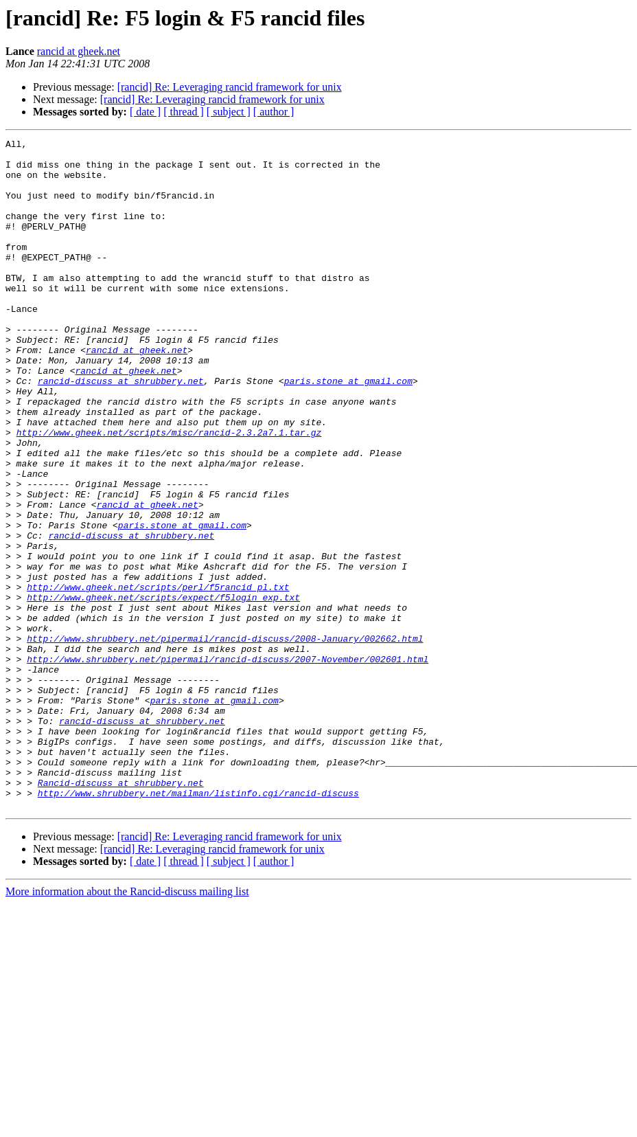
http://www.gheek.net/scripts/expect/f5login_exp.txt (163, 690)
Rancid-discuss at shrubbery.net (121, 912)
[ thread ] (183, 111)
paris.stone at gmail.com (348, 430)
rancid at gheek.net (78, 51)
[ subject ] (229, 111)
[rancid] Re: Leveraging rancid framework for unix (229, 87)
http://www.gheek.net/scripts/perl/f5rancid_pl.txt (158, 677)
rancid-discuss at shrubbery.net (121, 430)
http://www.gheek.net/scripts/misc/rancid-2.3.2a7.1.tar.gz (169, 492)
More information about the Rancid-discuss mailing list (127, 1025)
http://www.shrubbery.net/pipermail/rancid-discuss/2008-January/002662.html (225, 739)
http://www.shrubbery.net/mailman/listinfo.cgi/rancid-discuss (198, 925)
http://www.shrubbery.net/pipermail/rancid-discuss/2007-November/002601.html (227, 764)
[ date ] (145, 111)
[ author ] (273, 111)
